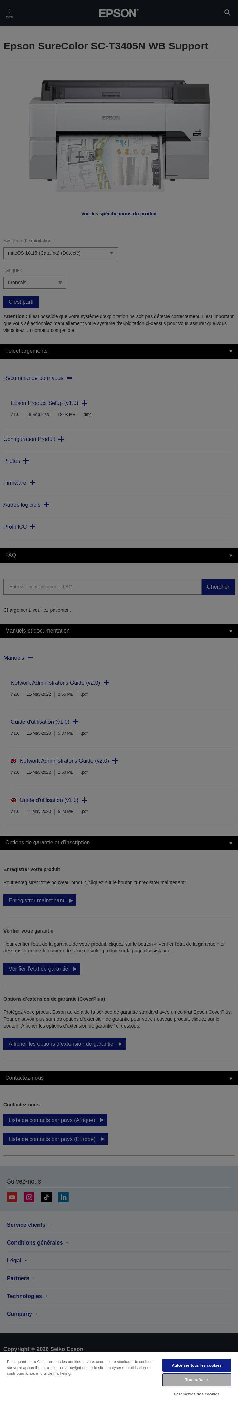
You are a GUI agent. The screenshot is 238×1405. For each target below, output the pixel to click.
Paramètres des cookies (197, 1394)
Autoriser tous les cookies (196, 1365)
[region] (119, 1378)
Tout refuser (196, 1380)
